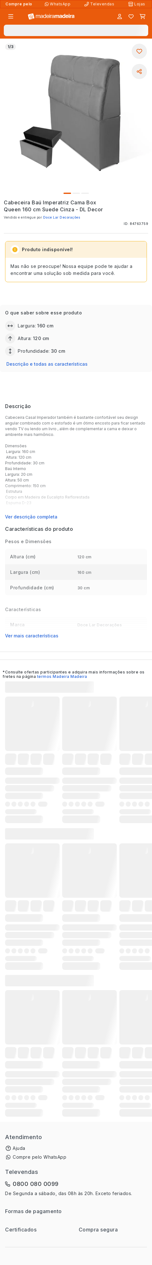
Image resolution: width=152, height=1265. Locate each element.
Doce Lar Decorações (61, 217)
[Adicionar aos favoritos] (139, 51)
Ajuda (19, 1148)
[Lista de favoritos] (131, 16)
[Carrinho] (142, 16)
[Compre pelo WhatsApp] (58, 4)
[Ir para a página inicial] (51, 16)
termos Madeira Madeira (62, 676)
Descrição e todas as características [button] (47, 364)
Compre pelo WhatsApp (39, 1157)
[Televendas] (100, 4)
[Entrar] (119, 16)
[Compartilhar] (139, 71)
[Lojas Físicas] (137, 4)
